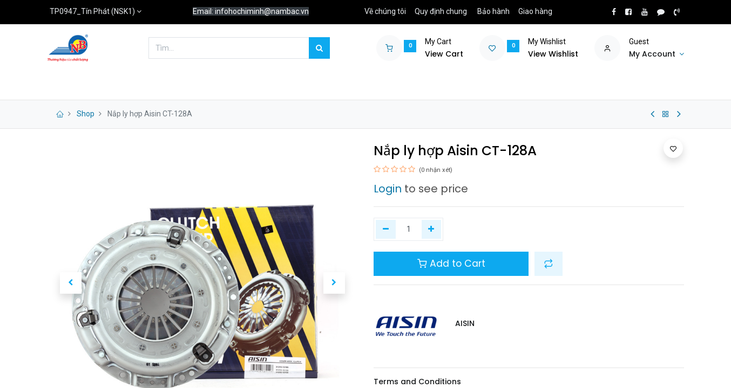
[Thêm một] (432, 229)
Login (388, 188)
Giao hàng (535, 11)
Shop (85, 113)
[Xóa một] (386, 229)
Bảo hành (493, 11)
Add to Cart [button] (451, 263)
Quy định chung (441, 11)
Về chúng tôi (385, 11)
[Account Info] (656, 54)
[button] (71, 283)
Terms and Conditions (417, 381)
